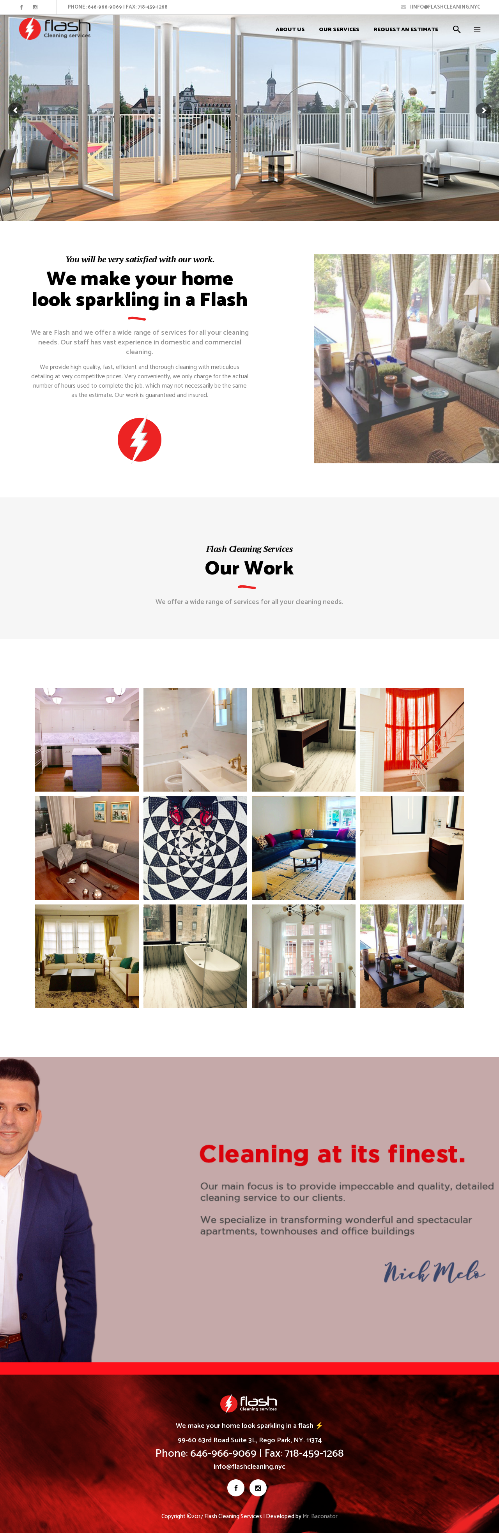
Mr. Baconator (320, 1516)
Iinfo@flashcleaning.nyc (440, 7)
